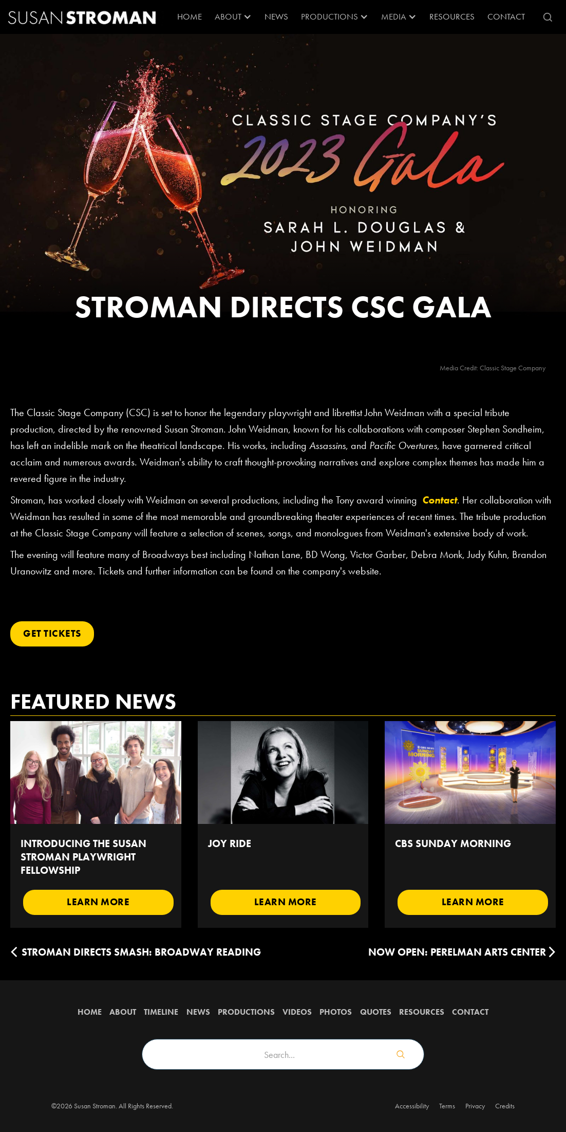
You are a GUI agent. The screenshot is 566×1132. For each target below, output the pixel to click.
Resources (421, 1012)
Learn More (98, 901)
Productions (246, 1012)
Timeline (161, 1012)
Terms (447, 1105)
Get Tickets (52, 633)
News (276, 16)
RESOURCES (452, 16)
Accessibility (412, 1105)
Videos (297, 1012)
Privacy (475, 1105)
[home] (82, 17)
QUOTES (375, 1012)
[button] (233, 17)
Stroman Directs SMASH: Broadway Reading (141, 952)
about (122, 1012)
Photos (335, 1012)
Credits (505, 1105)
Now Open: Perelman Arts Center (457, 952)
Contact (506, 16)
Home (189, 16)
